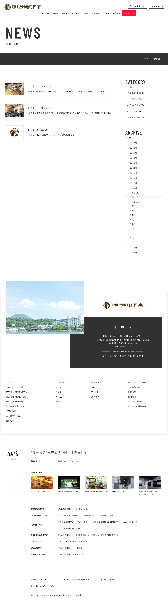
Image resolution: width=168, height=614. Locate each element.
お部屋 (56, 13)
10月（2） (135, 201)
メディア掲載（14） (136, 117)
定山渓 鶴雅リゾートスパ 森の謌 (72, 535)
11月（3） (135, 197)
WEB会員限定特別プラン (17, 396)
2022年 (134, 162)
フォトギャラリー (135, 387)
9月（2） (134, 206)
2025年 (134, 147)
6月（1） (134, 219)
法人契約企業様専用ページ (18, 406)
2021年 (134, 167)
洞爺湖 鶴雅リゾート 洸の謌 (70, 548)
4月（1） (134, 228)
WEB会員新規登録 (14, 401)
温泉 (86, 13)
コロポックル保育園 (105, 579)
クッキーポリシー (135, 401)
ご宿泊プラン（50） (136, 105)
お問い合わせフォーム (137, 382)
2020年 (134, 172)
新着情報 (132, 392)
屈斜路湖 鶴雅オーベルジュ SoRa (73, 509)
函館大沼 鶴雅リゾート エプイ (71, 554)
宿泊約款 (10, 420)
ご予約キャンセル (13, 415)
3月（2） (134, 233)
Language (155, 6)
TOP (36, 13)
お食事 (65, 13)
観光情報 (116, 13)
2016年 (134, 247)
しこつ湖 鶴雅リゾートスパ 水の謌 (73, 522)
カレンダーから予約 (14, 387)
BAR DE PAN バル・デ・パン (76, 579)
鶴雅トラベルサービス (40, 579)
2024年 (134, 152)
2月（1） (134, 238)
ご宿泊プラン (129, 13)
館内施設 (95, 13)
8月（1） (134, 210)
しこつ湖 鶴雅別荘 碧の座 (69, 528)
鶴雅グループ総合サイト (68, 461)
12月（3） (135, 192)
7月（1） (134, 215)
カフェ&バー (76, 13)
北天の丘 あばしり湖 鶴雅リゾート (98, 515)
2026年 (134, 142)
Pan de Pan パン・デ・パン (43, 586)
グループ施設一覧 (137, 6)
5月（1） (134, 224)
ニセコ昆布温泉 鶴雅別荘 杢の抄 (72, 541)
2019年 (134, 177)
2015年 (134, 252)
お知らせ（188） (135, 99)
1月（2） (134, 242)
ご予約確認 (11, 411)
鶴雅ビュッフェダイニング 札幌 (105, 535)
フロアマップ (97, 387)
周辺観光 (95, 396)
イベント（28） (134, 111)
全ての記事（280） (136, 93)
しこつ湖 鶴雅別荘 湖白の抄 (113, 522)
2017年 (134, 188)
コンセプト (45, 13)
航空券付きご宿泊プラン (16, 392)
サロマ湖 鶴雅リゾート (68, 515)
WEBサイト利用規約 (137, 406)
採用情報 (132, 396)
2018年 (134, 183)
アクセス (106, 13)
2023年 (134, 157)
